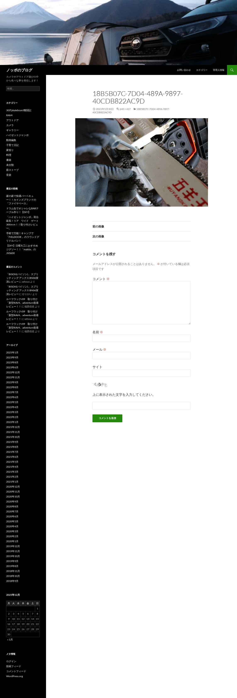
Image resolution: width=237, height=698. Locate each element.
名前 (97, 332)
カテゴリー (202, 70)
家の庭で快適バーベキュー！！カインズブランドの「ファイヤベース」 (21, 199)
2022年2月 (12, 417)
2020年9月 (12, 501)
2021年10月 (13, 436)
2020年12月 (13, 486)
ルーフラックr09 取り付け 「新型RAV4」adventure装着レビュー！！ (23, 302)
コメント (101, 279)
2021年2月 (12, 476)
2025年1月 (12, 352)
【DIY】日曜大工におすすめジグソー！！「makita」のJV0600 (22, 249)
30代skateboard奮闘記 (18, 110)
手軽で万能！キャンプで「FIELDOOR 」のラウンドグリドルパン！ (22, 237)
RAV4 (9, 115)
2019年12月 (13, 546)
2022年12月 (13, 372)
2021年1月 (12, 481)
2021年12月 (13, 426)
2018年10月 (13, 576)
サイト (97, 367)
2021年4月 (12, 466)
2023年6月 (12, 367)
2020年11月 (13, 491)
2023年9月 (12, 357)
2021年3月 (12, 471)
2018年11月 (13, 571)
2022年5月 (12, 402)
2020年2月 (12, 536)
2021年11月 (13, 431)
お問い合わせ (184, 70)
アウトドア (12, 120)
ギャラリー (12, 130)
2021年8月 (12, 446)
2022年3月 (12, 412)
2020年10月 (13, 496)
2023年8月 (12, 362)
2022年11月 (13, 377)
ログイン (11, 661)
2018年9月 (12, 580)
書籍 (8, 159)
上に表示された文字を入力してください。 (124, 394)
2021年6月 (12, 456)
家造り (10, 150)
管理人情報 (218, 70)
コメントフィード (16, 671)
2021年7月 (12, 451)
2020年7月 (12, 511)
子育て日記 (12, 145)
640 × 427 (125, 109)
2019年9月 (12, 561)
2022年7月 (12, 392)
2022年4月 (12, 407)
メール (99, 349)
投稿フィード (13, 666)
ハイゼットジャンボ (17, 135)
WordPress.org (14, 676)
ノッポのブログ (19, 70)
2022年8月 (12, 387)
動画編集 (11, 140)
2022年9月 (12, 382)
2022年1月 (12, 422)
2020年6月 (12, 516)
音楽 (8, 174)
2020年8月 (12, 506)
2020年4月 (12, 526)
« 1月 (10, 639)
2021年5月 (12, 461)
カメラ (10, 125)
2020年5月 (12, 521)
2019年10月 (13, 556)
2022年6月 (12, 397)
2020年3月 (12, 531)
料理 (8, 154)
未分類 (10, 164)
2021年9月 (12, 441)
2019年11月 (13, 551)
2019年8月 (12, 566)
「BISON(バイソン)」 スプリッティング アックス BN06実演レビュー (22, 278)
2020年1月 (12, 541)
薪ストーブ (12, 169)
